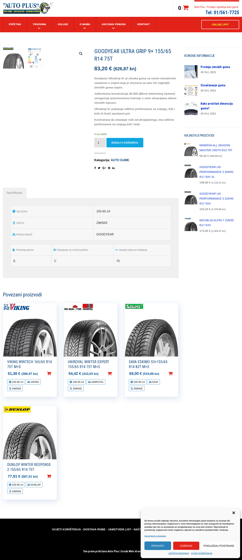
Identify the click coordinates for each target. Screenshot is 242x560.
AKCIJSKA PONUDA (114, 24)
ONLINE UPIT (220, 24)
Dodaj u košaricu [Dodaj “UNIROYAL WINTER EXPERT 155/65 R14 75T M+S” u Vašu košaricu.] (115, 373)
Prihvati (157, 545)
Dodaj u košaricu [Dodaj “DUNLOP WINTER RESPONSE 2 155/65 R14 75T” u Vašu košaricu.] (55, 476)
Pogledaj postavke (218, 545)
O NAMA (85, 24)
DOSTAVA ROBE (94, 529)
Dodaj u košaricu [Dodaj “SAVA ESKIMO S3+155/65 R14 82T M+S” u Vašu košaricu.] (176, 373)
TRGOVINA (39, 24)
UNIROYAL (97, 382)
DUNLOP (35, 484)
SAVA (154, 382)
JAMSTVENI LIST (119, 529)
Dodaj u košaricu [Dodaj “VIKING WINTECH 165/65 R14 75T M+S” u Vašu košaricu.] (55, 373)
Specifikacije (14, 192)
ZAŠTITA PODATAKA (178, 553)
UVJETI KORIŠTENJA (201, 553)
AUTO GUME (120, 160)
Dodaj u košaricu (125, 142)
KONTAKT (143, 24)
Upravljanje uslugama (155, 536)
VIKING (34, 382)
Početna (15, 24)
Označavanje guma (213, 85)
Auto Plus (113, 551)
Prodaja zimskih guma (215, 67)
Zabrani (186, 545)
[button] (234, 513)
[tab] (14, 192)
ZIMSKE (16, 388)
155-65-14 (17, 382)
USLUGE (63, 24)
